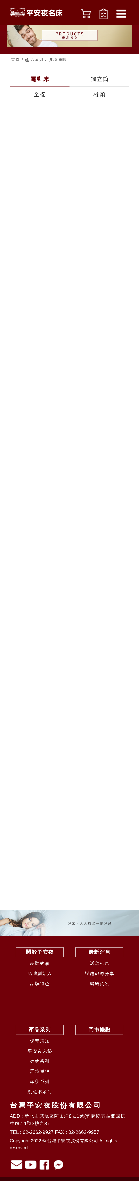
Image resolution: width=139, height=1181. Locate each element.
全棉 (39, 94)
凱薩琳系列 (39, 1092)
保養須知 (39, 1041)
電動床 (39, 79)
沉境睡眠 (39, 1071)
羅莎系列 (39, 1081)
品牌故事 (39, 963)
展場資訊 (99, 984)
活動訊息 (99, 963)
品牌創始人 (39, 973)
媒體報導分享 (99, 973)
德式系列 (39, 1061)
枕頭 (99, 94)
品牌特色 (39, 984)
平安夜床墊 (39, 1051)
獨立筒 (99, 79)
